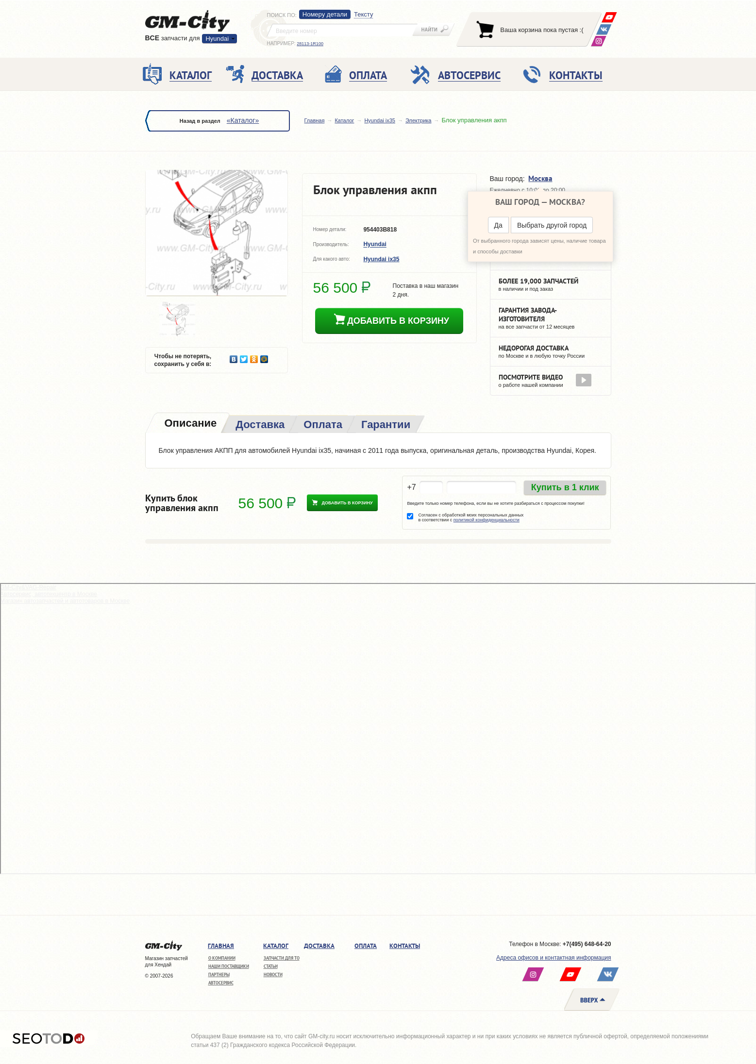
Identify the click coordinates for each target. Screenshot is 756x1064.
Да (498, 225)
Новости (273, 974)
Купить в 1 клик (565, 487)
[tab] (189, 424)
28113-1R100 (310, 43)
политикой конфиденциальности (487, 519)
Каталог (344, 120)
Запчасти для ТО (282, 958)
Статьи (271, 966)
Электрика (418, 120)
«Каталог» (243, 120)
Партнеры (219, 974)
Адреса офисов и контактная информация (553, 957)
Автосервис (221, 982)
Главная (314, 120)
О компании (221, 958)
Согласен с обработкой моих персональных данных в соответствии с (470, 517)
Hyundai (217, 38)
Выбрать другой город (552, 225)
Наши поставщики (228, 966)
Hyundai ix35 (379, 120)
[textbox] (342, 30)
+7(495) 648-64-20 (587, 944)
